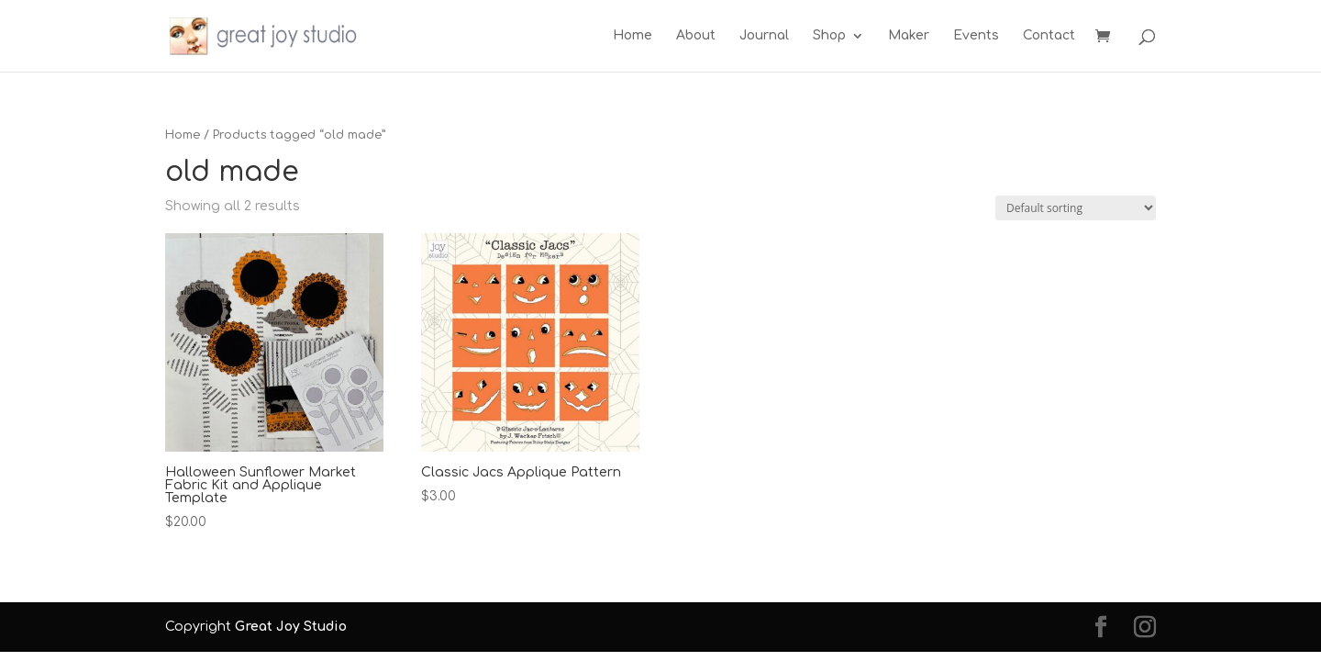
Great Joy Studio (291, 626)
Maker (908, 35)
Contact (1049, 35)
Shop (829, 35)
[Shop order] (1075, 208)
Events (976, 35)
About (696, 35)
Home (632, 35)
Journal (764, 35)
